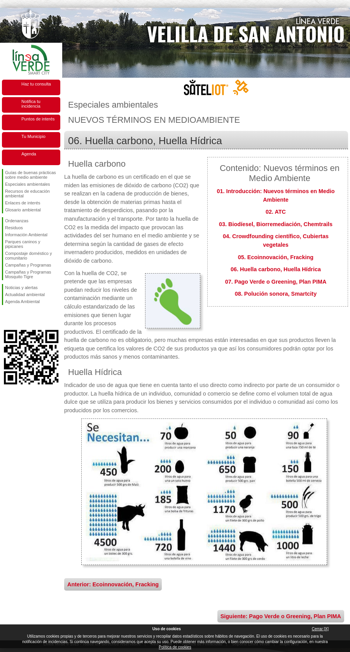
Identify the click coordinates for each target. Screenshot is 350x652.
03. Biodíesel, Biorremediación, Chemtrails (275, 224)
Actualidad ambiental (25, 294)
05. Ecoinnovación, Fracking (275, 257)
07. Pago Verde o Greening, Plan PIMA (276, 282)
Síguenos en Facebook (6, 317)
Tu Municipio (33, 136)
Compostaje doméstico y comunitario (28, 255)
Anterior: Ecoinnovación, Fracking (113, 584)
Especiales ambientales (27, 184)
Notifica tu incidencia (30, 103)
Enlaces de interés (22, 202)
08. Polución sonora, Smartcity (276, 294)
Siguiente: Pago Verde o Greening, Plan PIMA (280, 616)
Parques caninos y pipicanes (22, 244)
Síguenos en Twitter (19, 317)
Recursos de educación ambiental (27, 193)
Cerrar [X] (320, 629)
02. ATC (276, 212)
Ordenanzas (16, 220)
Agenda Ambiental (22, 301)
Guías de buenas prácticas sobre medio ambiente (30, 175)
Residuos (14, 227)
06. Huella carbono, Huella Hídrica (276, 269)
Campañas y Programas (28, 265)
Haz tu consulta (36, 84)
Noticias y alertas (21, 287)
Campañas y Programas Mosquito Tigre (28, 274)
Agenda (28, 154)
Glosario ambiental (23, 209)
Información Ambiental (26, 234)
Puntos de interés (38, 119)
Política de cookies (175, 647)
